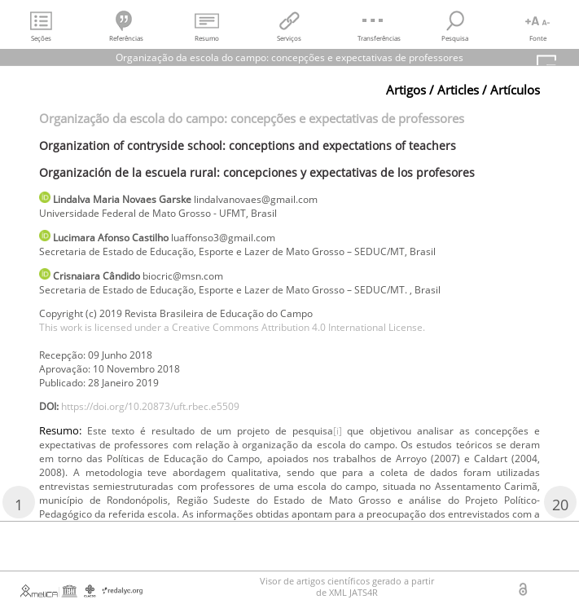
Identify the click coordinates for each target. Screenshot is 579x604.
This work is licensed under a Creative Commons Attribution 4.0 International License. (232, 327)
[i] (337, 431)
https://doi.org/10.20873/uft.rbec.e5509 (150, 406)
